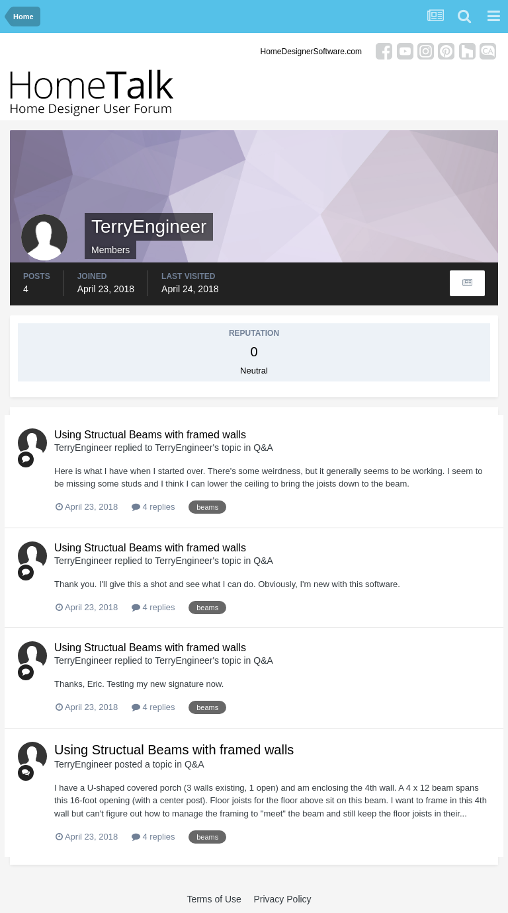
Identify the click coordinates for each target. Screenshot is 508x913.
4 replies (153, 507)
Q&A (263, 447)
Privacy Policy (282, 899)
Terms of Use (214, 899)
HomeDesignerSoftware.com (311, 51)
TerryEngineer (83, 447)
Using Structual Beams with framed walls (150, 434)
